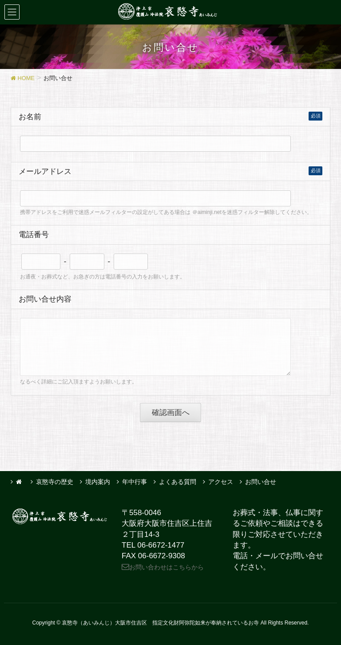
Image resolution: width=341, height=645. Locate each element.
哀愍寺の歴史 (54, 481)
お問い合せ (260, 481)
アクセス (220, 481)
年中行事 (134, 481)
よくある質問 (177, 481)
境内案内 (97, 481)
